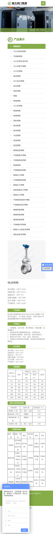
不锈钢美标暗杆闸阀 (20, 200)
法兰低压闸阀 (17, 81)
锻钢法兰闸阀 (17, 175)
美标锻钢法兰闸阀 (19, 190)
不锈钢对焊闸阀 (18, 224)
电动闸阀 (15, 126)
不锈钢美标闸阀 (18, 160)
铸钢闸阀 (15, 101)
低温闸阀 (15, 76)
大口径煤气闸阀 (18, 66)
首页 (37, 30)
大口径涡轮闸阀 (18, 51)
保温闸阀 (15, 140)
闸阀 (14, 96)
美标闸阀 (15, 91)
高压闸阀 (15, 86)
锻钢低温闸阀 (17, 150)
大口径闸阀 (16, 71)
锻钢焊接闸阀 (17, 210)
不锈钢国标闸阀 (18, 170)
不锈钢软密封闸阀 (19, 205)
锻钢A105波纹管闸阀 (20, 229)
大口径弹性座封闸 (19, 61)
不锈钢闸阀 (16, 56)
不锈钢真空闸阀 (18, 155)
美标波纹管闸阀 (18, 234)
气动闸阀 (15, 135)
